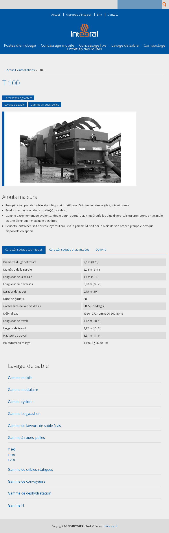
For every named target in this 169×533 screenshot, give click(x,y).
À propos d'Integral (78, 14)
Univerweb (111, 526)
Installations (26, 70)
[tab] (84, 379)
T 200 (11, 460)
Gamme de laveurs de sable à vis (34, 425)
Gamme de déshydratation (29, 493)
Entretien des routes (84, 49)
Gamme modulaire (23, 389)
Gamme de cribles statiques (30, 469)
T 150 (11, 455)
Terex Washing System (18, 98)
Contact (113, 14)
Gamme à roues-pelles (45, 104)
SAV (99, 14)
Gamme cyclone (20, 401)
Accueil (56, 14)
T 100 (11, 449)
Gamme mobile (20, 377)
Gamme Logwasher (24, 413)
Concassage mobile (57, 45)
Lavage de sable (125, 45)
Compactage (154, 45)
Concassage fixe (92, 45)
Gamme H (16, 505)
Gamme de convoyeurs (26, 481)
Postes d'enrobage (20, 45)
